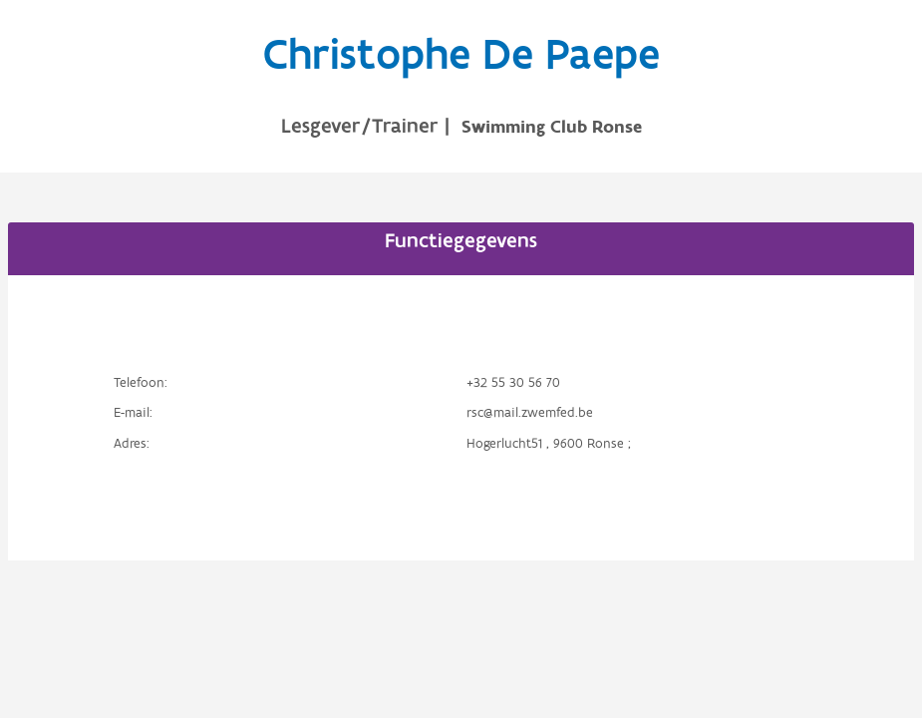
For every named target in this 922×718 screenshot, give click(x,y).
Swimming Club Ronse (551, 127)
